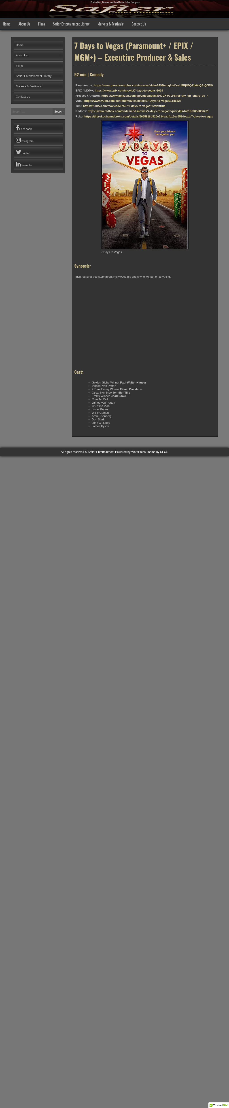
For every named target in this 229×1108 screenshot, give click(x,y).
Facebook (24, 128)
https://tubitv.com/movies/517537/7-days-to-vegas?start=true (124, 106)
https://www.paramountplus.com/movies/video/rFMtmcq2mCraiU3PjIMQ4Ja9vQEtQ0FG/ (153, 85)
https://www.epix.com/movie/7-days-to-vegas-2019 (129, 90)
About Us (24, 24)
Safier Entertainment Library (71, 24)
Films (41, 24)
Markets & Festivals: (110, 24)
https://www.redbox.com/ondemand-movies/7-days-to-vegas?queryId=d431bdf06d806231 (148, 111)
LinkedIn (24, 164)
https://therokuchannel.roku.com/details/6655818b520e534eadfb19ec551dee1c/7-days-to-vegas (148, 116)
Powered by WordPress (130, 452)
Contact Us (139, 24)
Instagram (25, 140)
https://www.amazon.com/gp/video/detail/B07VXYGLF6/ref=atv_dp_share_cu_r (155, 95)
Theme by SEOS (157, 452)
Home (6, 24)
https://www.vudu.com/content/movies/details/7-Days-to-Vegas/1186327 (132, 100)
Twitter (23, 152)
